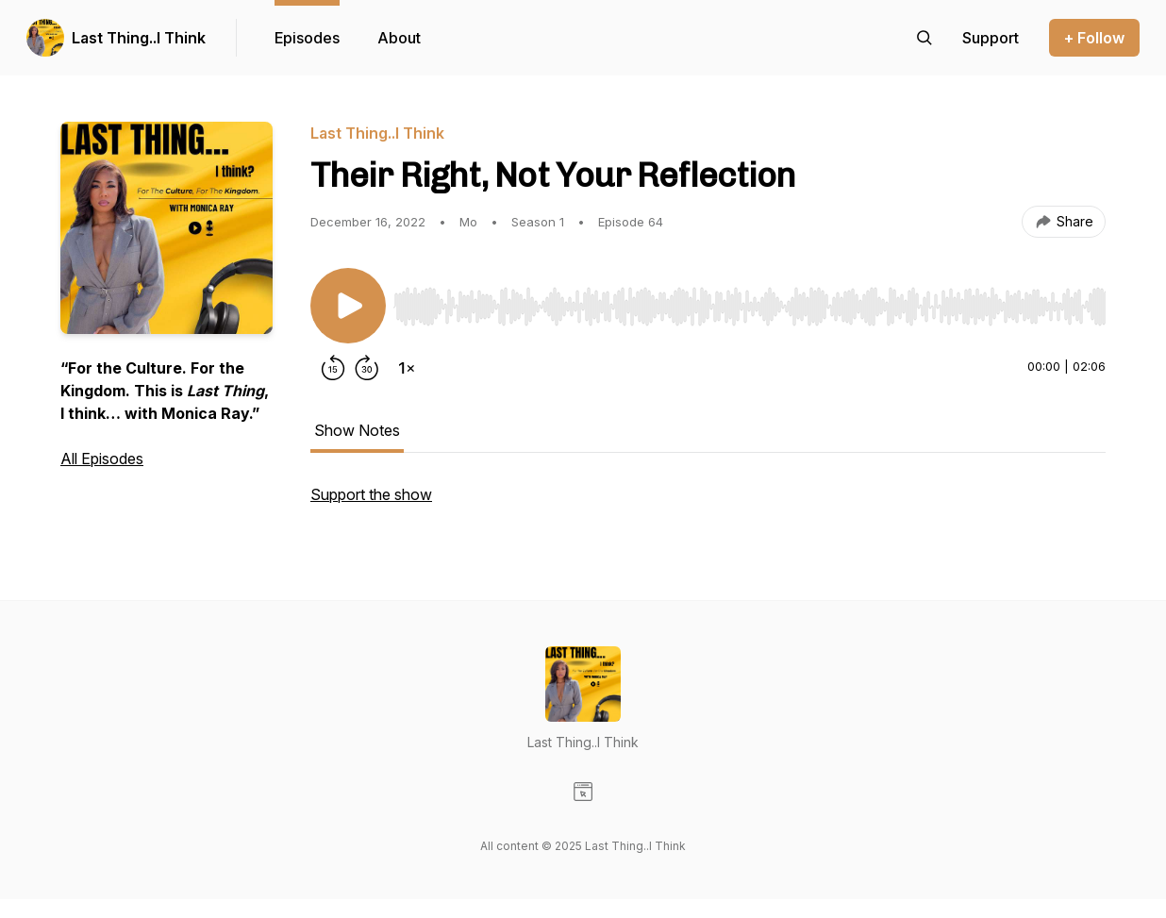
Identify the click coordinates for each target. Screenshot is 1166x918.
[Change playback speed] (406, 368)
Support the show (371, 494)
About (399, 37)
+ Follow (1094, 37)
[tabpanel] (708, 504)
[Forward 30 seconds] (367, 368)
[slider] (749, 306)
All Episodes (101, 458)
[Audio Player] (749, 301)
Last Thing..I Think (139, 37)
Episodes (307, 37)
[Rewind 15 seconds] (333, 368)
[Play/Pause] (348, 305)
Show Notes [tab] (357, 430)
